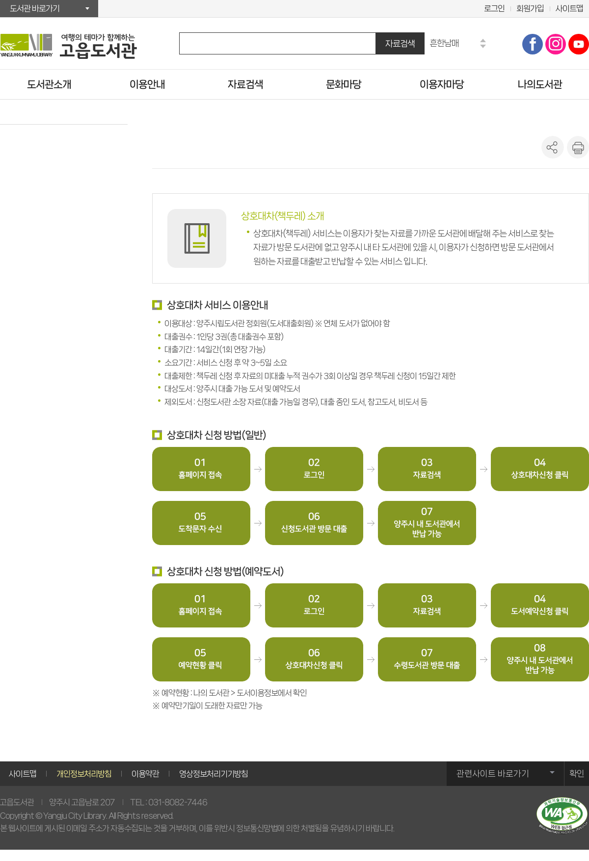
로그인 (494, 8)
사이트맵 (569, 8)
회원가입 (530, 8)
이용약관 (145, 773)
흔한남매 (444, 43)
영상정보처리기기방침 (213, 773)
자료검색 (400, 43)
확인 (576, 773)
